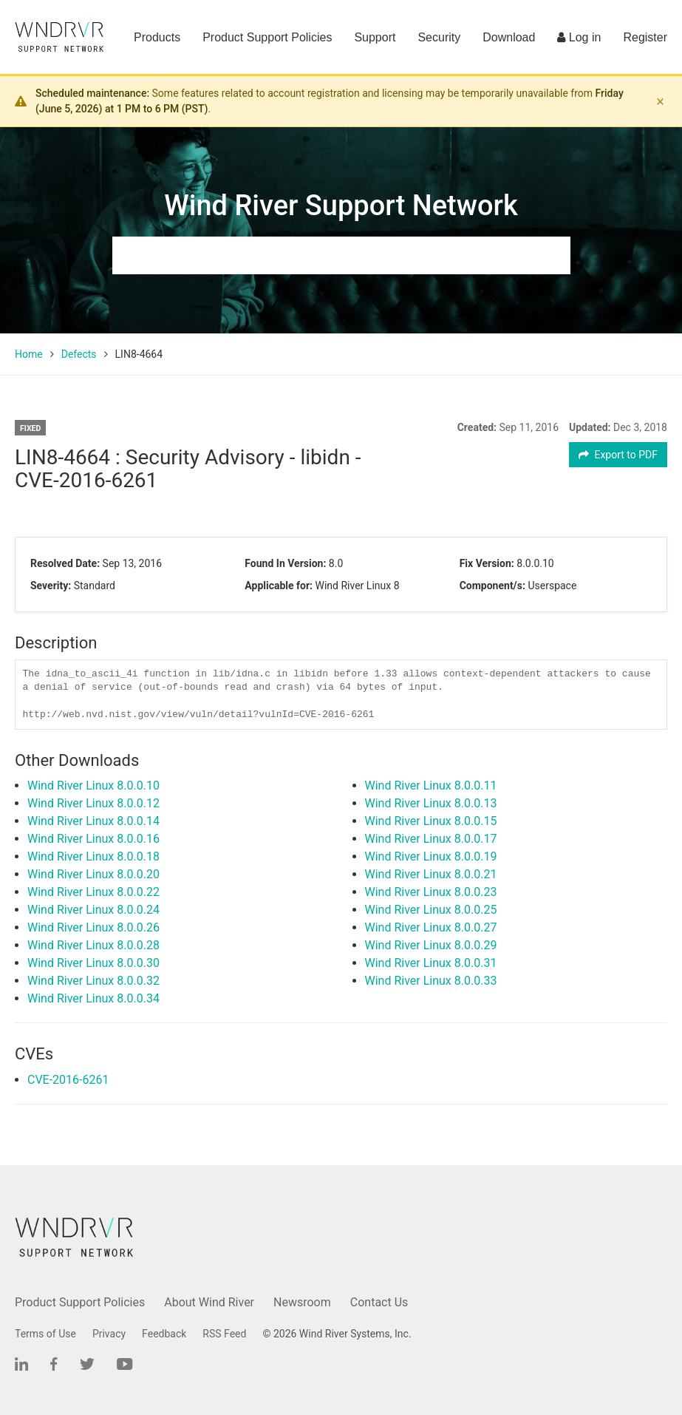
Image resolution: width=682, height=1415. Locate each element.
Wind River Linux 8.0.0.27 (431, 927)
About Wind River (209, 1302)
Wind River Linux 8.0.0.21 (431, 874)
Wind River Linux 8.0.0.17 (431, 839)
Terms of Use (45, 1334)
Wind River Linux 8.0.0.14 (93, 821)
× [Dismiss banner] (660, 101)
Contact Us (379, 1302)
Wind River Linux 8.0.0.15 (431, 821)
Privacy (109, 1334)
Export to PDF (618, 455)
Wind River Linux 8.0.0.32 (93, 981)
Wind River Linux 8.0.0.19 (431, 856)
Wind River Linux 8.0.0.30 (93, 963)
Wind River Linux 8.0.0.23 (431, 892)
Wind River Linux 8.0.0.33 (431, 981)
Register (645, 37)
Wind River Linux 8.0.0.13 (431, 803)
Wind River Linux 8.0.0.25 (431, 910)
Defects (79, 354)
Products (157, 37)
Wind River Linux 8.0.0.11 (431, 785)
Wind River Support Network (340, 205)
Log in (579, 37)
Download (508, 37)
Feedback (164, 1334)
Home (29, 354)
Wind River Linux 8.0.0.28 (93, 945)
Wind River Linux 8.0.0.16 (93, 839)
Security (438, 37)
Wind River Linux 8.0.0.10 (93, 785)
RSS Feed (224, 1334)
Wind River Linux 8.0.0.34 (93, 998)
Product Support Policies (267, 37)
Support (374, 37)
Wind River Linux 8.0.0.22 (93, 892)
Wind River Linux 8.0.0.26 (93, 927)
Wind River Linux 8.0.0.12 (93, 803)
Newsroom (302, 1302)
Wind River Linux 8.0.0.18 (93, 856)
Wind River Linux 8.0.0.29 (431, 945)
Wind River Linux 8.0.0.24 (93, 910)
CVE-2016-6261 (68, 1080)
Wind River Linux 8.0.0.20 (93, 874)
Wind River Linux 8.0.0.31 (431, 963)
